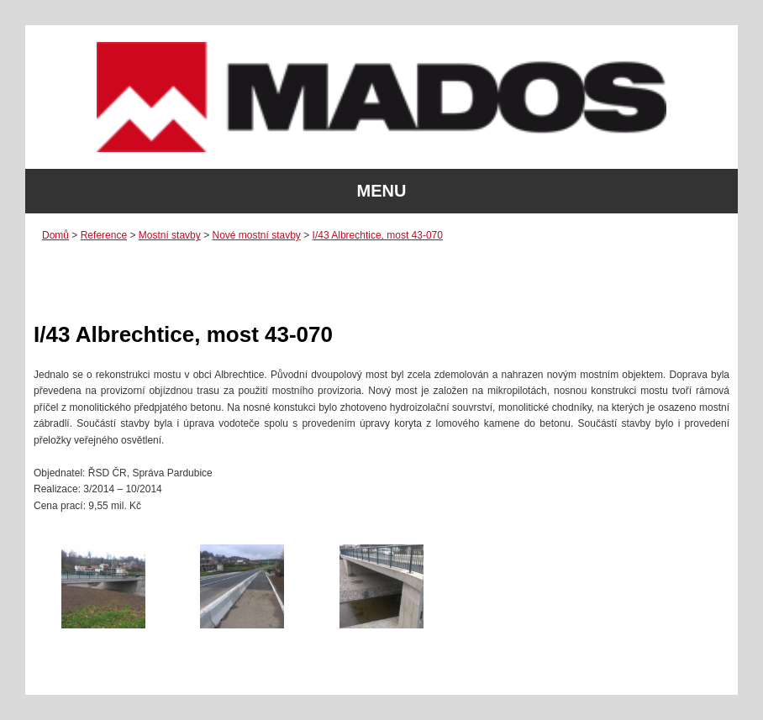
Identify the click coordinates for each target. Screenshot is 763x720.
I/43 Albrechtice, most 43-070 (378, 235)
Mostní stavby (170, 235)
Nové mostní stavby (256, 235)
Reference (104, 235)
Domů (55, 235)
